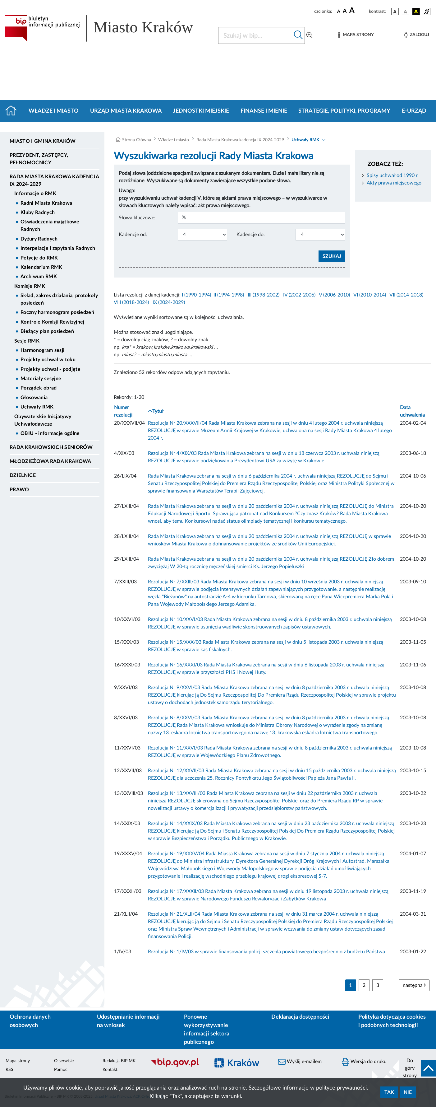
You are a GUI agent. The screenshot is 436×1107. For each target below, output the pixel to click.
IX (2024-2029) (169, 302)
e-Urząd (414, 111)
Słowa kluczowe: (137, 217)
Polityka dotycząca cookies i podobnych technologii (392, 1021)
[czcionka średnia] (344, 11)
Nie (408, 1092)
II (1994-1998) (228, 294)
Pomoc (60, 1069)
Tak (389, 1092)
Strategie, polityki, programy (344, 111)
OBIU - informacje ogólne (50, 433)
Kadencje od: (133, 234)
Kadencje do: (250, 234)
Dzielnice (23, 475)
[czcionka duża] (358, 10)
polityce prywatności (341, 1088)
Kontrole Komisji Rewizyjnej (53, 322)
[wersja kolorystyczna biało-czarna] (405, 11)
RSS (9, 1069)
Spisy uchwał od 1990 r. (393, 175)
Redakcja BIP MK (119, 1061)
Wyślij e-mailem (300, 1062)
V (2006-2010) (334, 294)
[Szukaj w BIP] (255, 35)
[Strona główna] (13, 111)
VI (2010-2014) (369, 294)
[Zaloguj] (416, 35)
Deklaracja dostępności (300, 1017)
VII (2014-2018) (406, 294)
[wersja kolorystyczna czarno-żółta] (416, 11)
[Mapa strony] (356, 35)
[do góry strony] (417, 1068)
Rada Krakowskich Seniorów (51, 447)
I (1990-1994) (196, 294)
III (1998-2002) (263, 294)
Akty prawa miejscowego (394, 182)
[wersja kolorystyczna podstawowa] (395, 11)
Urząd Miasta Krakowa (126, 111)
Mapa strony (18, 1061)
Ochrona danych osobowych (30, 1021)
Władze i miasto (54, 111)
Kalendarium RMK (41, 267)
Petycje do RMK (39, 257)
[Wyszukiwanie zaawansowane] (309, 35)
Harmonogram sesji (42, 350)
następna (414, 985)
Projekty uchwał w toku (48, 359)
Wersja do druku (364, 1062)
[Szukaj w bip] (298, 35)
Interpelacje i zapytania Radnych (58, 248)
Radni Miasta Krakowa (46, 203)
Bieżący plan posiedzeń (47, 331)
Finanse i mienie (264, 111)
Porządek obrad (39, 387)
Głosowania (34, 397)
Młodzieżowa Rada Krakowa (50, 461)
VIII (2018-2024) (131, 302)
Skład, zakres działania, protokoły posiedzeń (59, 299)
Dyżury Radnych (39, 238)
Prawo (19, 489)
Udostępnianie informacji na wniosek (128, 1021)
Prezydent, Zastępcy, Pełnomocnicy (39, 159)
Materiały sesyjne (41, 378)
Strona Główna (136, 140)
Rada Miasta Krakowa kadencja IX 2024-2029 (54, 180)
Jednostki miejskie (201, 111)
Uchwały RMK (37, 406)
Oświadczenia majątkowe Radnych (50, 225)
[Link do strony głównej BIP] (107, 28)
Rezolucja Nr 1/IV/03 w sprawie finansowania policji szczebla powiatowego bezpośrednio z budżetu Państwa (266, 951)
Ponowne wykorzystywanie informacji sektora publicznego (206, 1029)
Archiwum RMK (39, 276)
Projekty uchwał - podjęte (50, 369)
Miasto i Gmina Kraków (43, 141)
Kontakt (110, 1069)
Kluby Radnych (38, 212)
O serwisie (64, 1061)
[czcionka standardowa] (339, 11)
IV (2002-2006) (299, 294)
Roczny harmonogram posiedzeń (57, 312)
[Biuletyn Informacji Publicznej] (177, 1066)
